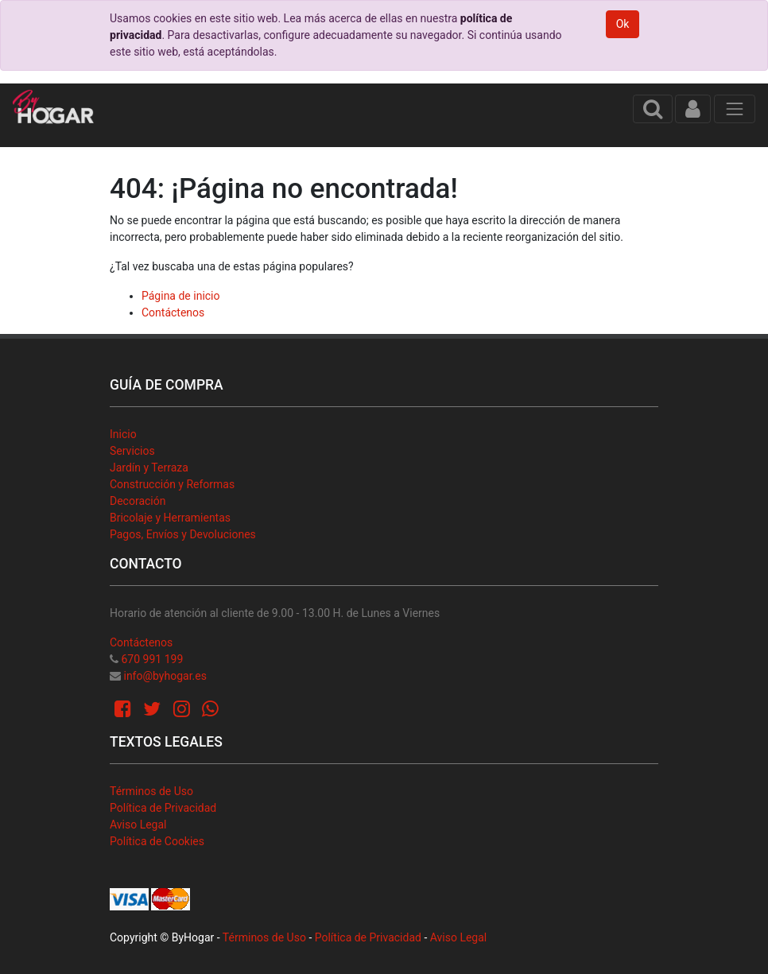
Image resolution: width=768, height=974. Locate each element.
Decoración (137, 501)
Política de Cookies (157, 841)
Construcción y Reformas (172, 484)
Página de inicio (181, 295)
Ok (623, 23)
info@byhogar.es (164, 675)
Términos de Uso (151, 791)
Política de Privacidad (163, 807)
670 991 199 (152, 659)
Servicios (132, 450)
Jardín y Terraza (149, 467)
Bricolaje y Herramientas (170, 517)
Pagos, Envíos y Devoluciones (183, 534)
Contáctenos (173, 312)
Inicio (123, 434)
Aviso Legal (138, 824)
